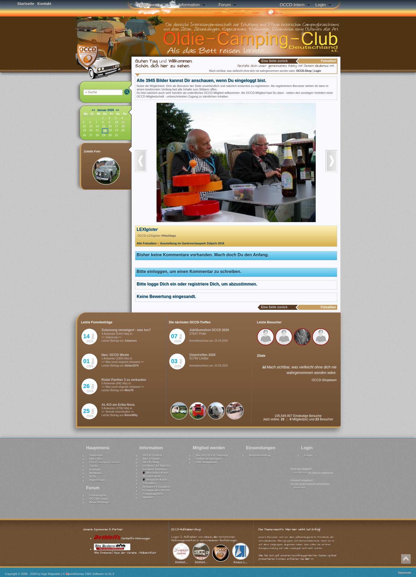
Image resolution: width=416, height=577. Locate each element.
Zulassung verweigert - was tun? (126, 330)
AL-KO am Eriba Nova (118, 405)
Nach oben (406, 559)
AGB (92, 476)
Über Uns (95, 458)
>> (117, 110)
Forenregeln (97, 495)
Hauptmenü (149, 5)
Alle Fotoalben (147, 243)
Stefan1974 (131, 365)
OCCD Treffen (152, 455)
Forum (225, 5)
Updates (148, 497)
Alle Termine (151, 458)
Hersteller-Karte (155, 472)
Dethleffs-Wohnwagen (122, 538)
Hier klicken (300, 473)
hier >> (309, 559)
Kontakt (44, 4)
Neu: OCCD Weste (115, 355)
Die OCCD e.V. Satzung (212, 455)
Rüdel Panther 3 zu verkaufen (124, 380)
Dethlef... (181, 560)
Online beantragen (209, 458)
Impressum (97, 480)
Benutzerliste (152, 476)
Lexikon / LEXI (157, 465)
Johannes (130, 340)
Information (189, 5)
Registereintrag (260, 455)
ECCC (104, 462)
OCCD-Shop (304, 70)
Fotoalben (150, 483)
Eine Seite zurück (274, 61)
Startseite (25, 4)
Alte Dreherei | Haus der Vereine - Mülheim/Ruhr (125, 551)
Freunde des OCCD (156, 490)
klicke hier (300, 487)
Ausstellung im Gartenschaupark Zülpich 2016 (192, 243)
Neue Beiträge (99, 502)
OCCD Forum (98, 498)
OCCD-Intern (292, 5)
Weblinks (95, 473)
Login (320, 5)
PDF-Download (206, 462)
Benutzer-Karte (155, 479)
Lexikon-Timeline (155, 469)
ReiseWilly (131, 415)
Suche (93, 466)
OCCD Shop (151, 462)
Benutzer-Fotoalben (156, 486)
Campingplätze (153, 493)
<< (93, 110)
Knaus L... (240, 560)
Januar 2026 (105, 110)
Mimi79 (128, 390)
